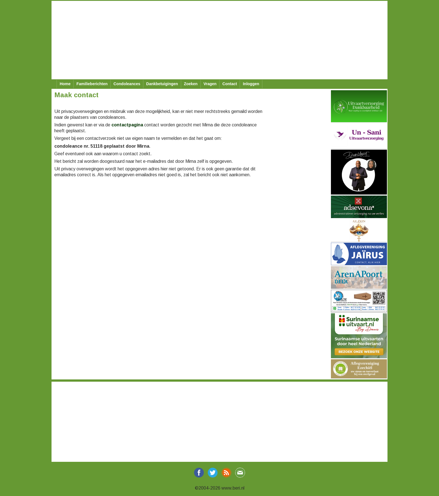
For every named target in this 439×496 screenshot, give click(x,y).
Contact (229, 84)
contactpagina (127, 124)
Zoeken (191, 84)
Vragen (210, 84)
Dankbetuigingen (162, 84)
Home (65, 84)
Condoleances (126, 84)
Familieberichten (92, 84)
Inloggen (251, 84)
